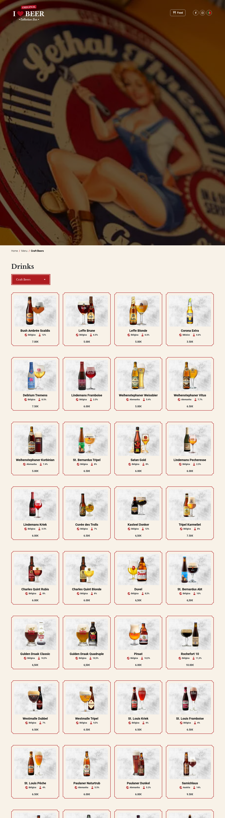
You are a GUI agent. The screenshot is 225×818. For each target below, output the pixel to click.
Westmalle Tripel (86, 718)
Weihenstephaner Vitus (190, 395)
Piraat (138, 653)
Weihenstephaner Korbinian (35, 459)
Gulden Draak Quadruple (87, 653)
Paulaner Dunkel (138, 783)
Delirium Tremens (35, 395)
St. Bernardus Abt (190, 589)
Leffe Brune (87, 330)
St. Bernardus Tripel (86, 459)
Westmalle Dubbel (35, 718)
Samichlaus (190, 783)
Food (178, 12)
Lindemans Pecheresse (190, 459)
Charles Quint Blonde (86, 589)
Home (14, 250)
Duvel (138, 589)
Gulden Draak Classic (35, 653)
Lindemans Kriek (35, 524)
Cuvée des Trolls (86, 524)
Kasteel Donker (138, 524)
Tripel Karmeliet (190, 524)
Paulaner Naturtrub (86, 783)
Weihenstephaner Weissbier (138, 395)
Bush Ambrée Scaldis (35, 330)
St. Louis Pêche (35, 783)
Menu (24, 250)
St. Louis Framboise (190, 718)
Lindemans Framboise (86, 395)
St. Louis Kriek (138, 718)
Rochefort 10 (190, 653)
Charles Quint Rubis (35, 589)
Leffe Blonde (138, 330)
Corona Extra (190, 330)
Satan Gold (138, 459)
